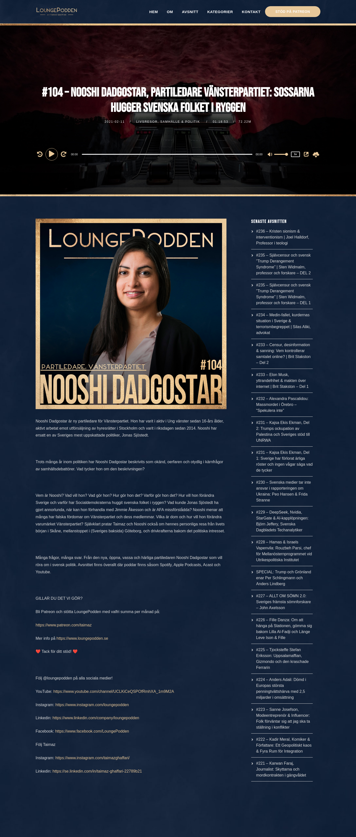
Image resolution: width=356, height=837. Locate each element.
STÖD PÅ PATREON (292, 12)
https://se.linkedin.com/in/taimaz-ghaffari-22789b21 (97, 771)
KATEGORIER (220, 12)
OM (170, 12)
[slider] (167, 154)
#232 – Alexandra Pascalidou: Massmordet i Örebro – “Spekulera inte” (282, 405)
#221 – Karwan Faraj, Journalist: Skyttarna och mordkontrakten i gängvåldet (281, 769)
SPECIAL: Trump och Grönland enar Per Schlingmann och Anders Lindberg (283, 578)
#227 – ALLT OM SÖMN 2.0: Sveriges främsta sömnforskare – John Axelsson (283, 602)
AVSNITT (190, 12)
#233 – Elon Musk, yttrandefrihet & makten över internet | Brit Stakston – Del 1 (282, 381)
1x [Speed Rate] (295, 154)
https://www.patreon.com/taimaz (64, 625)
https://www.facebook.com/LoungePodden (92, 731)
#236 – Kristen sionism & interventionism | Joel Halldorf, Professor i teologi (282, 237)
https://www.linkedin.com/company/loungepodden (96, 718)
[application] (168, 154)
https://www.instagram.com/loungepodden (92, 705)
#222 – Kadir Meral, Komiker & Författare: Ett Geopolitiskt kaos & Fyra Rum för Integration (284, 745)
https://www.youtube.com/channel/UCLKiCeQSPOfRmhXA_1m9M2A (113, 691)
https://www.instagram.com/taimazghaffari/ (92, 758)
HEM (153, 12)
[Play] (52, 154)
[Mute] (270, 154)
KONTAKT (251, 12)
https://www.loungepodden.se (82, 638)
